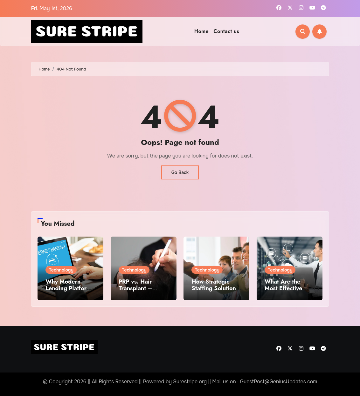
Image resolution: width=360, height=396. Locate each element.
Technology (61, 270)
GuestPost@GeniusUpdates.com (278, 381)
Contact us (226, 31)
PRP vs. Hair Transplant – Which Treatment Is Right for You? (141, 292)
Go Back (180, 172)
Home (201, 31)
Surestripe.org (190, 381)
